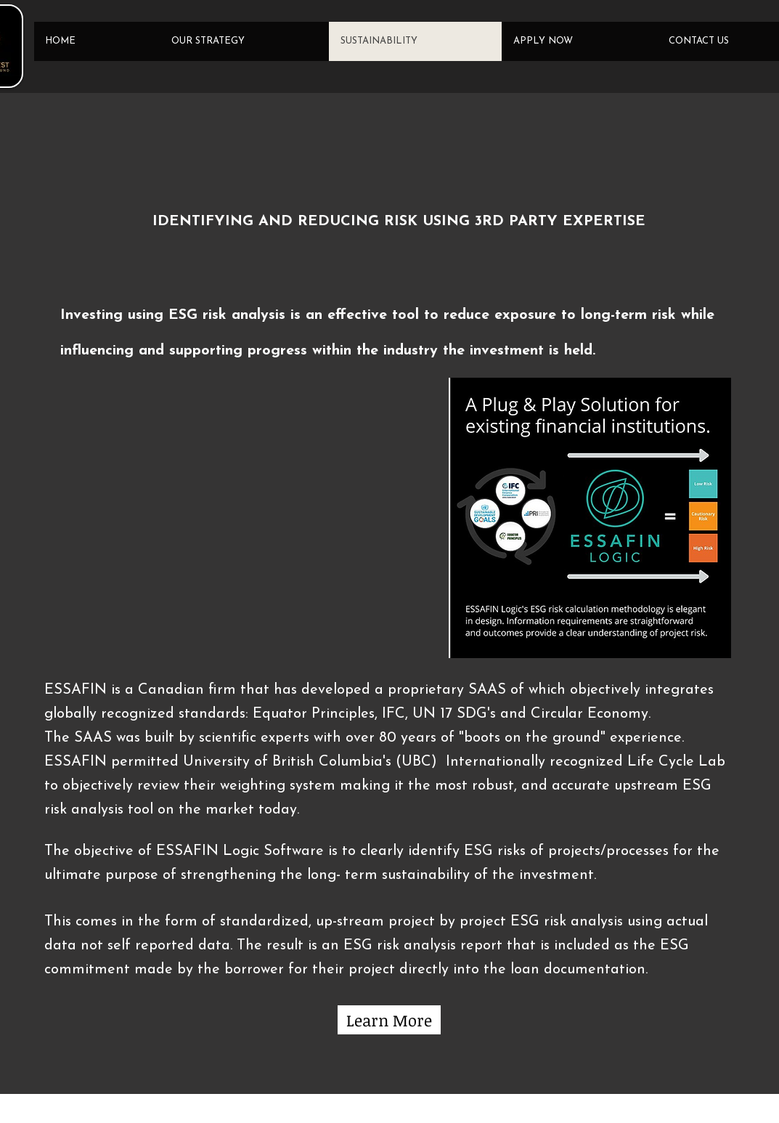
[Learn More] (389, 1019)
